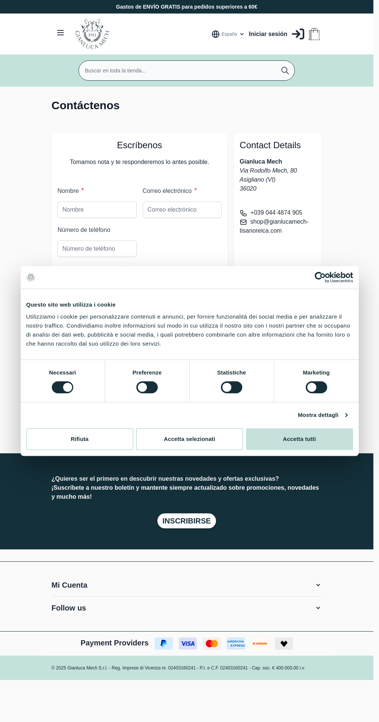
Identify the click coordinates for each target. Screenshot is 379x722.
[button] (186, 585)
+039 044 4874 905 (276, 212)
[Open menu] (60, 33)
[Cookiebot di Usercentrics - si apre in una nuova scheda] (320, 277)
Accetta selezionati (189, 439)
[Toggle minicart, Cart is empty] (314, 34)
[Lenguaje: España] (228, 34)
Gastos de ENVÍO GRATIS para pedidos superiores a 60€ (186, 7)
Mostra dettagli (318, 415)
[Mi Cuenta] (277, 34)
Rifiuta (79, 439)
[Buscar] (285, 70)
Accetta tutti (299, 439)
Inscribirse (187, 521)
